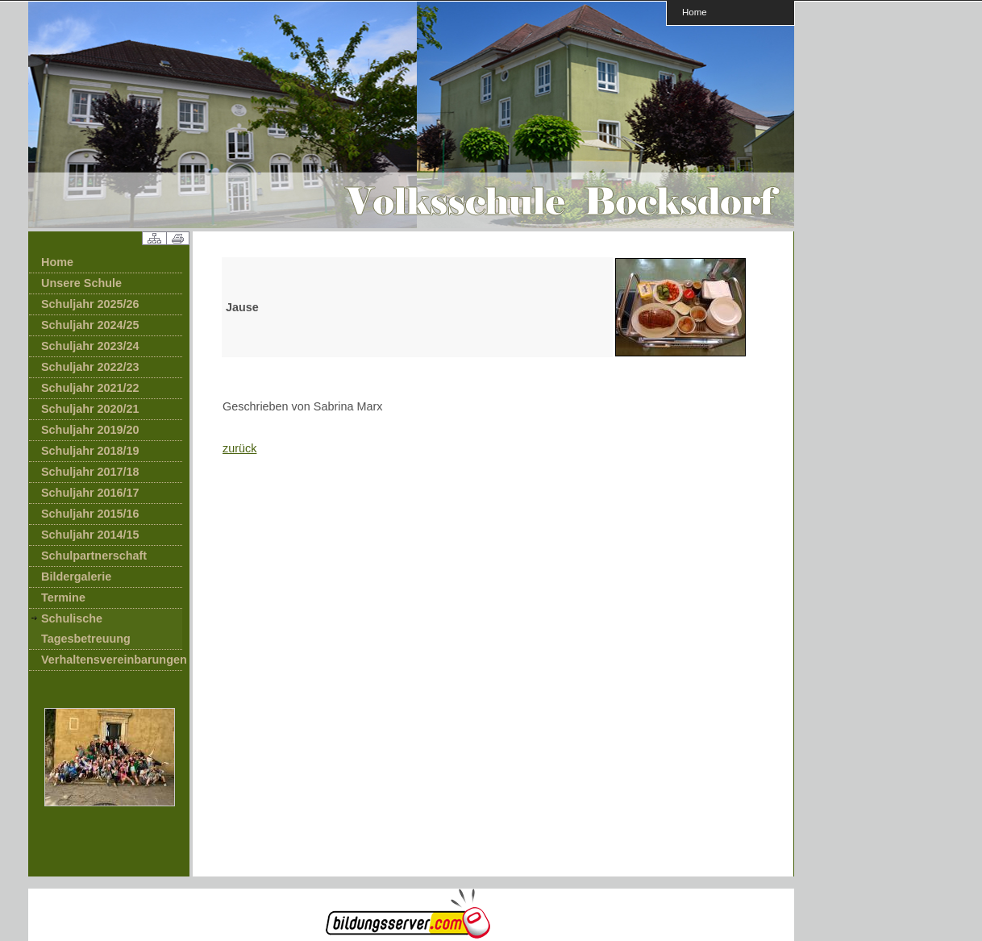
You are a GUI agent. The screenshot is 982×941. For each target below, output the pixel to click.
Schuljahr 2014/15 (90, 534)
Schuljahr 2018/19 (90, 450)
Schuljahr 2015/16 (90, 513)
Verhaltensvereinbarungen (111, 659)
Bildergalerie (76, 576)
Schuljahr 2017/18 (90, 471)
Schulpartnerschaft (94, 555)
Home (694, 11)
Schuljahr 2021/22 (90, 387)
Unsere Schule (81, 283)
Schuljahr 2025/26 (90, 304)
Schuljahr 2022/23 (90, 366)
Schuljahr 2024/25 (90, 325)
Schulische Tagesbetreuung (86, 628)
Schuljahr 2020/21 (90, 408)
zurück (239, 448)
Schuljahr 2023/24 (90, 345)
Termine (63, 597)
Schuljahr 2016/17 (90, 492)
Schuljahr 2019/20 (90, 429)
